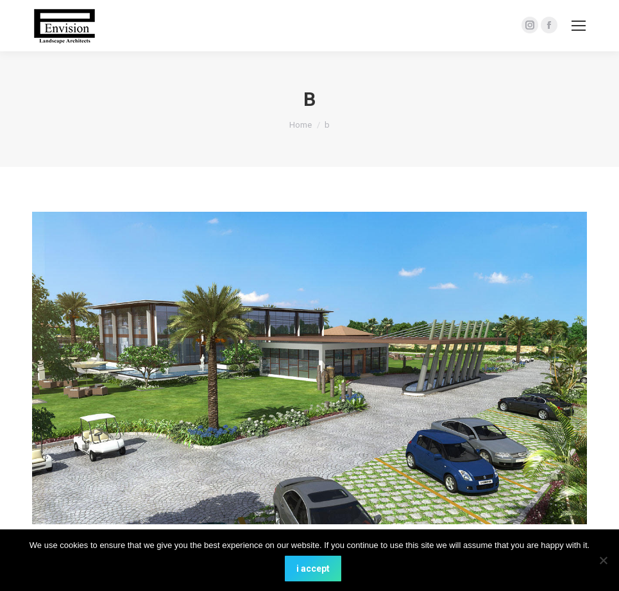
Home (300, 125)
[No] (603, 560)
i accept (313, 568)
